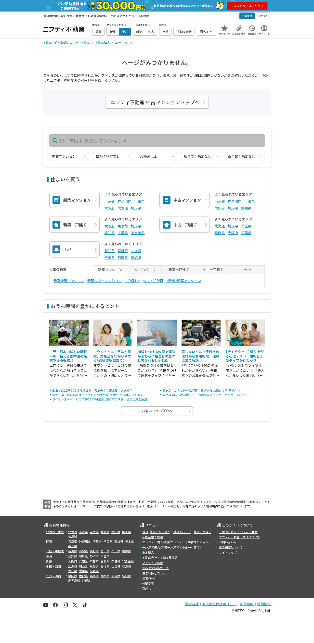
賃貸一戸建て (202, 532)
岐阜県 (83, 556)
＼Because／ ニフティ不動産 (238, 532)
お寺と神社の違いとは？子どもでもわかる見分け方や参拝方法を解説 (98, 395)
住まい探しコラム (154, 573)
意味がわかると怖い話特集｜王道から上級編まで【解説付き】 (202, 390)
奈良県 (115, 561)
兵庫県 (220, 232)
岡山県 (83, 566)
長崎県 (94, 576)
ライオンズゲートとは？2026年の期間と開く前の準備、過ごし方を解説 (99, 399)
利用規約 (247, 604)
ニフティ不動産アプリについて (239, 537)
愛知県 (246, 208)
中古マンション (198, 542)
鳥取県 (94, 566)
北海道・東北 (55, 532)
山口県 (115, 566)
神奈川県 (124, 201)
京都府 (94, 561)
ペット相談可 (153, 280)
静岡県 (123, 257)
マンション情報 (152, 563)
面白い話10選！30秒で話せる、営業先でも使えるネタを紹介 (92, 390)
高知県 (94, 571)
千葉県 (139, 201)
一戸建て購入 (151, 547)
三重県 (105, 556)
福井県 (126, 551)
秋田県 (115, 532)
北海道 (123, 208)
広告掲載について (231, 547)
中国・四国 (53, 566)
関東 (49, 541)
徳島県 (126, 566)
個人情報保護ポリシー (219, 604)
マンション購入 (152, 542)
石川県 (115, 551)
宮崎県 (126, 576)
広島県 (72, 566)
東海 (49, 556)
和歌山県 (128, 561)
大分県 (115, 576)
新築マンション (174, 542)
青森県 (83, 532)
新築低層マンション (68, 280)
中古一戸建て (191, 547)
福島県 (72, 536)
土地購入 (148, 552)
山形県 (126, 532)
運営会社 (192, 604)
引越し (146, 588)
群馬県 (72, 546)
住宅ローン (149, 578)
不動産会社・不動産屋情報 (160, 557)
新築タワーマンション (104, 280)
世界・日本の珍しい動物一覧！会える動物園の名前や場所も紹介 (68, 356)
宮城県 (123, 250)
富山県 (105, 551)
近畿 (49, 561)
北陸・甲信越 (55, 551)
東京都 (110, 201)
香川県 (72, 571)
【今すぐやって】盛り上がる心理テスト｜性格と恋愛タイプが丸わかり (244, 356)
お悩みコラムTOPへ (157, 410)
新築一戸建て (170, 547)
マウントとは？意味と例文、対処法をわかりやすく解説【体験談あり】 (112, 356)
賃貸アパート (182, 532)
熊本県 (105, 576)
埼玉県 (136, 208)
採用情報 (264, 604)
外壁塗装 (148, 583)
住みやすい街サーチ (155, 568)
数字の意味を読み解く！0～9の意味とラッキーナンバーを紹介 (203, 395)
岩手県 (94, 532)
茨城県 (246, 225)
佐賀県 (83, 576)
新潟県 (72, 551)
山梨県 (83, 551)
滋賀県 (105, 561)
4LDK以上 (132, 280)
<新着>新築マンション (183, 280)
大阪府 (110, 208)
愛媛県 (83, 571)
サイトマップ (228, 552)
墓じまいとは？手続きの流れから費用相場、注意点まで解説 (200, 356)
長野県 (94, 551)
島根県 (105, 566)
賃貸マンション (160, 532)
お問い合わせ (228, 542)
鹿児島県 (74, 580)
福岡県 (72, 576)
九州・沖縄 (53, 576)
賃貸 (145, 532)
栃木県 (129, 541)
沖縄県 (86, 580)
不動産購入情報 (152, 537)
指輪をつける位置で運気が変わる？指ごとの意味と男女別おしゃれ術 (156, 356)
